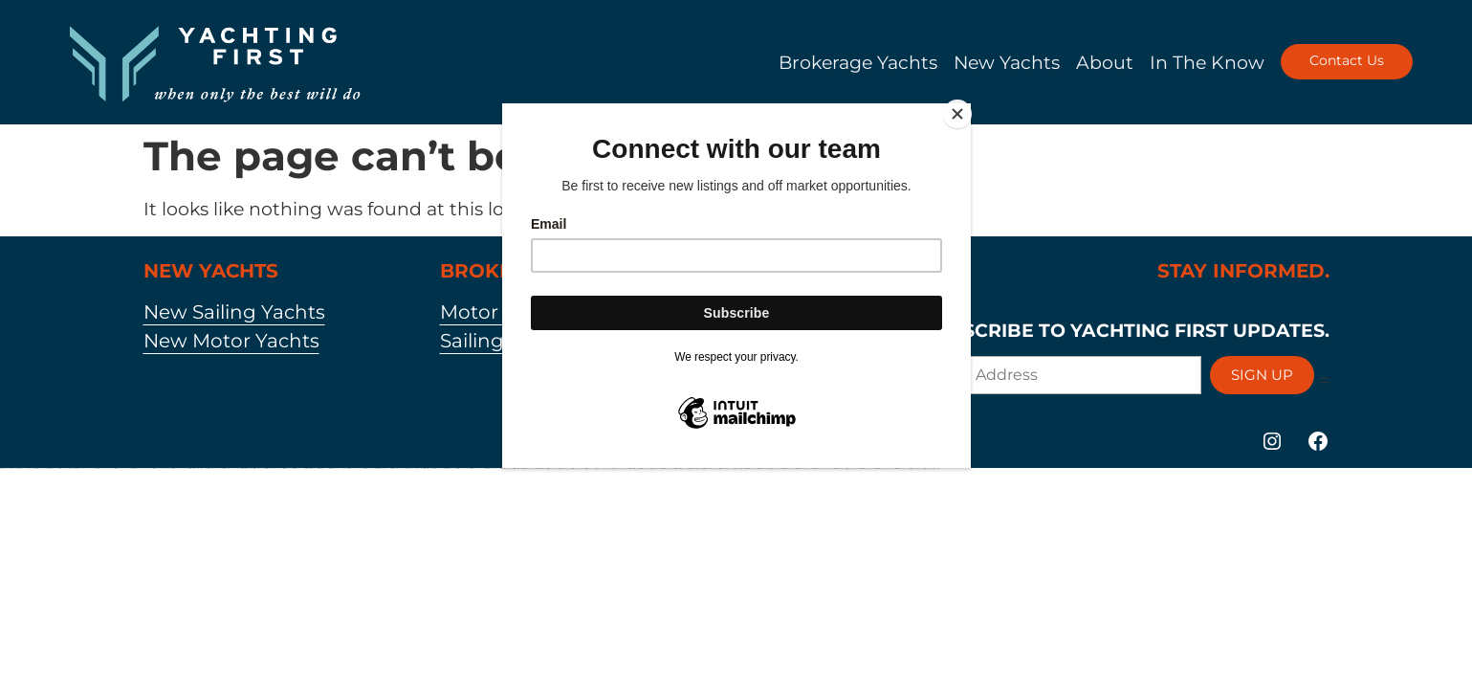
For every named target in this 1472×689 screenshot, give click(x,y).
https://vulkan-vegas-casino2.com (123, 468)
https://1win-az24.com (287, 468)
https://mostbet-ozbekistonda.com (803, 468)
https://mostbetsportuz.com (680, 468)
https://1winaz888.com (369, 468)
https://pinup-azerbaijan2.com (355, 468)
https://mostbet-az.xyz (323, 468)
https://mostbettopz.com (247, 468)
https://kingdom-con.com (41, 468)
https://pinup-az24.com (259, 468)
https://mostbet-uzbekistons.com (694, 468)
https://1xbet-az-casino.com (775, 468)
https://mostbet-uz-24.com (506, 468)
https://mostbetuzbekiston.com (492, 468)
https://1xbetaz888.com (739, 468)
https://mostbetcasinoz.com (529, 468)
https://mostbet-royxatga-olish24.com (197, 468)
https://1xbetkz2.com (53, 468)
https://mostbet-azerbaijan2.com (710, 468)
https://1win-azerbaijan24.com (398, 468)
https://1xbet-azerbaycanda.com (105, 468)
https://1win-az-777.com (298, 468)
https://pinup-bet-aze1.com (463, 468)
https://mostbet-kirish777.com (311, 468)
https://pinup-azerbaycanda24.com (85, 468)
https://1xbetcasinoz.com (552, 468)
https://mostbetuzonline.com (901, 468)
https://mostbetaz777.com (667, 468)
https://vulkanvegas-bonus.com (603, 468)
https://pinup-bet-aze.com (577, 468)
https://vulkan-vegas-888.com (66, 468)
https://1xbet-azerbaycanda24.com (142, 468)
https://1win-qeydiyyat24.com (477, 468)
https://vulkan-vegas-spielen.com (8, 468)
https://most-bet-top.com (541, 468)
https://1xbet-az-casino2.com (916, 468)
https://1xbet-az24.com (438, 468)
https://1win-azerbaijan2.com (725, 468)
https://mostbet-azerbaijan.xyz (382, 468)
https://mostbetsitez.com (633, 468)
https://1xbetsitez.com (427, 468)
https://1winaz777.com (644, 468)
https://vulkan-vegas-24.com (852, 468)
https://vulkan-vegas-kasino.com (414, 468)
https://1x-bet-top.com (517, 468)
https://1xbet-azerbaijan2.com (214, 468)
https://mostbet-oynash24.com (867, 468)
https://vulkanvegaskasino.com (25, 468)
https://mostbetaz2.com (751, 468)
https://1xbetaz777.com (565, 468)
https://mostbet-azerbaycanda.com (337, 468)
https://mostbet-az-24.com (450, 468)
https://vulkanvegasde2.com (620, 468)
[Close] (966, 108)
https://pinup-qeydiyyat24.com (179, 468)
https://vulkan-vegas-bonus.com (931, 468)
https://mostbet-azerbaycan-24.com (884, 468)
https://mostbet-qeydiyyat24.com (273, 468)
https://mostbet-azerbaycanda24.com (822, 468)
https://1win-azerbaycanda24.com (231, 468)
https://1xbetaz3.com (589, 468)
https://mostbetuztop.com (763, 468)
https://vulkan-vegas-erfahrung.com (161, 468)
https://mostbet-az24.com (788, 468)
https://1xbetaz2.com (655, 468)
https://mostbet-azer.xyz (839, 468)
